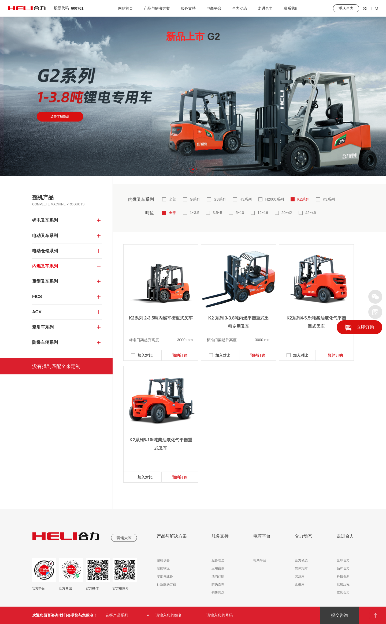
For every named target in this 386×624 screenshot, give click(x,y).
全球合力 (343, 560)
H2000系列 (274, 199)
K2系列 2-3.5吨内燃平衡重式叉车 (160, 318)
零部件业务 (165, 576)
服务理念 (217, 560)
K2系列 (303, 199)
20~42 (286, 212)
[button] (172, 169)
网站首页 (125, 8)
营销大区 (124, 538)
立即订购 (365, 327)
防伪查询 (217, 584)
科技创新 (343, 576)
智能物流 (163, 568)
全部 (172, 199)
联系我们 (291, 8)
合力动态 (239, 8)
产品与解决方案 (157, 8)
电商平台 (213, 8)
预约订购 (179, 355)
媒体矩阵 (301, 568)
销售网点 (217, 592)
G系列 (195, 199)
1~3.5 (194, 212)
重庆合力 (343, 592)
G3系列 (220, 199)
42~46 (310, 212)
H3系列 (246, 199)
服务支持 (188, 8)
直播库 (300, 584)
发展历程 (343, 584)
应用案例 (217, 568)
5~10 (240, 212)
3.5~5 (217, 212)
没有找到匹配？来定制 (56, 366)
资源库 (300, 576)
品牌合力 (343, 568)
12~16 (262, 212)
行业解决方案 (166, 584)
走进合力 (265, 8)
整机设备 (163, 560)
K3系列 (329, 199)
